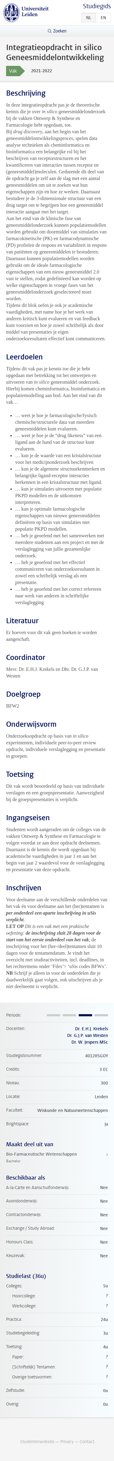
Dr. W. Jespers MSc (89, 1042)
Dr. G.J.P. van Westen (87, 1035)
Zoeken (60, 31)
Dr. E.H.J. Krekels (91, 1029)
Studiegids (97, 6)
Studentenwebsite (37, 1442)
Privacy (67, 1442)
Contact (87, 1442)
